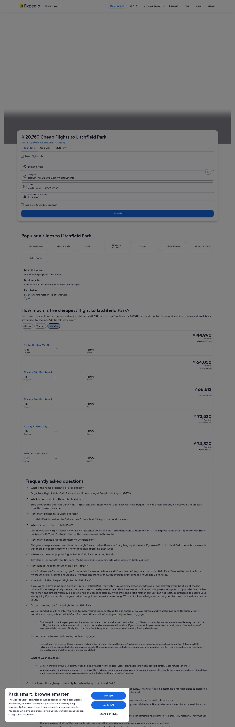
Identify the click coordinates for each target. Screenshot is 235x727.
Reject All (109, 704)
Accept (108, 695)
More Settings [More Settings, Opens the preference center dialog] (109, 713)
